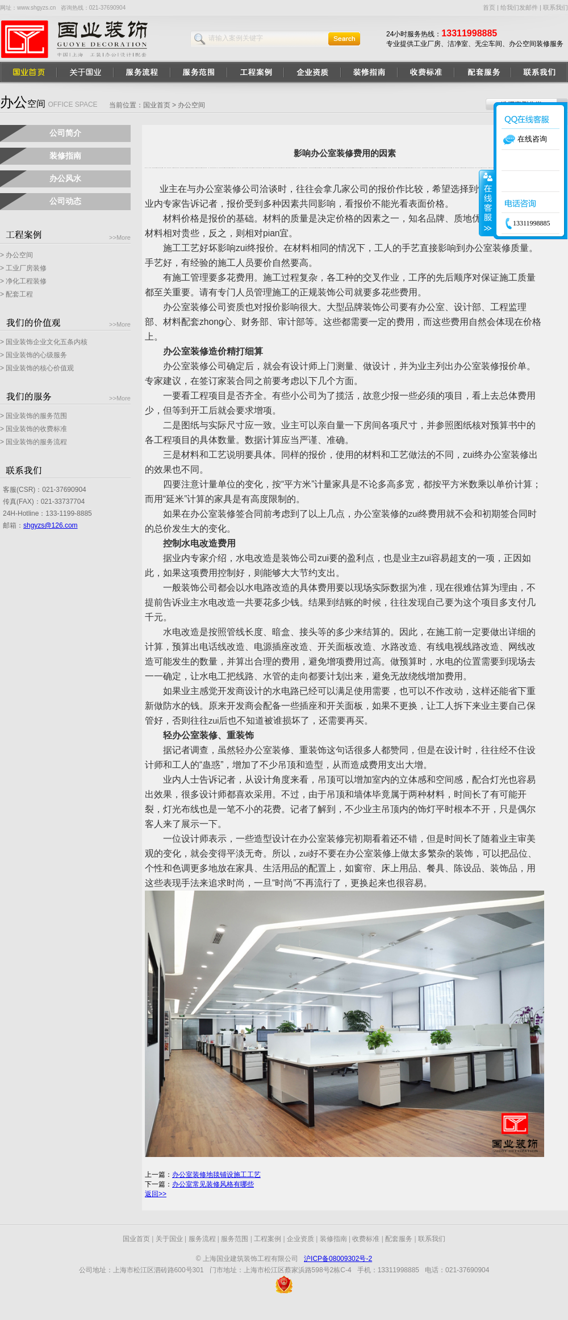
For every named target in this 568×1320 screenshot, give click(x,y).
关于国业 (169, 1239)
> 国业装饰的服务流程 (33, 442)
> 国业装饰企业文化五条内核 (43, 342)
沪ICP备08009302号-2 (338, 1259)
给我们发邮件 (519, 7)
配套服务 (398, 1239)
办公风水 (65, 178)
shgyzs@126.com (50, 525)
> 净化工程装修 (23, 281)
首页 (489, 7)
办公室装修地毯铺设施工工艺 (216, 1175)
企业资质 (300, 1239)
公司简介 (65, 132)
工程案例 (267, 1239)
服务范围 (234, 1239)
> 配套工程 (16, 294)
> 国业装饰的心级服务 (33, 355)
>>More (120, 237)
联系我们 (555, 7)
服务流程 (202, 1239)
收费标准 (365, 1239)
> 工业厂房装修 (23, 268)
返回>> (155, 1194)
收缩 (487, 202)
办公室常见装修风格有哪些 (213, 1184)
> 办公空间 (16, 255)
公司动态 (65, 201)
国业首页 (156, 105)
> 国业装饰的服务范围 (33, 416)
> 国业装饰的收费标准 (33, 429)
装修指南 (65, 155)
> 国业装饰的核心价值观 (37, 368)
